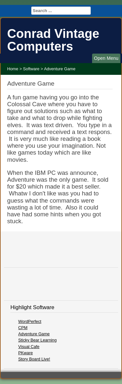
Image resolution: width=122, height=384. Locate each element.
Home (12, 68)
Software (31, 68)
